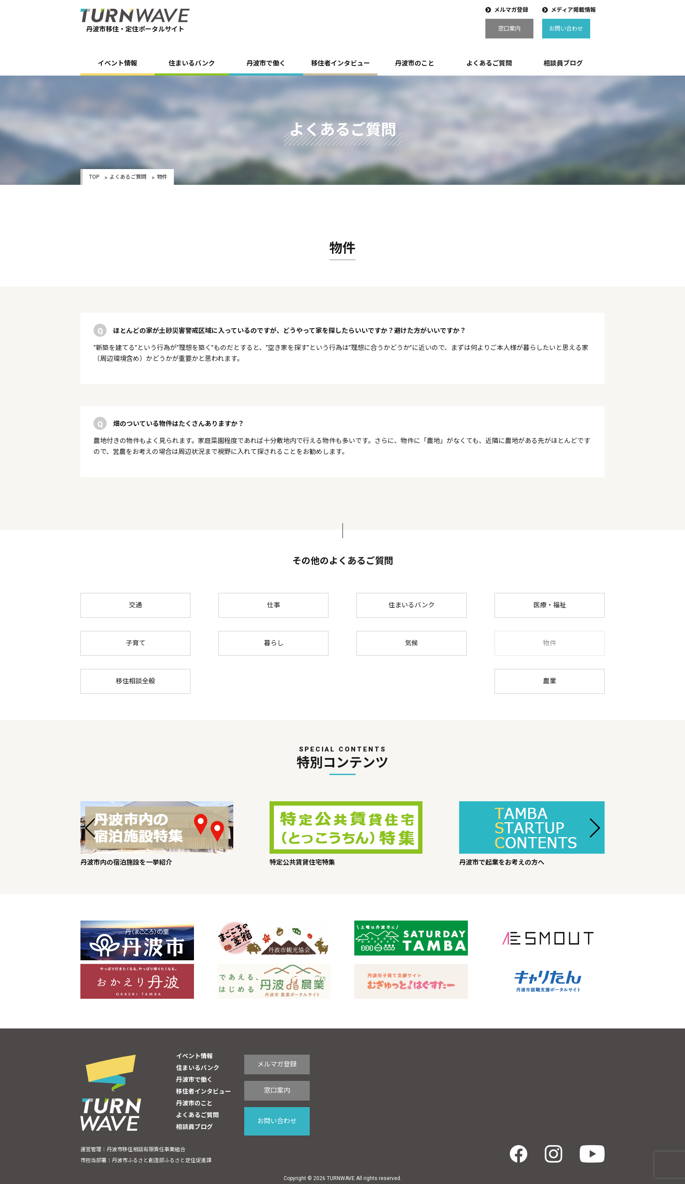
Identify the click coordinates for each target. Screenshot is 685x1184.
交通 (135, 605)
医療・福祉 (549, 605)
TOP (94, 177)
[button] (91, 828)
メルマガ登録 (511, 10)
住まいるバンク (192, 63)
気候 (411, 643)
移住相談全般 (135, 681)
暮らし (274, 643)
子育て (135, 643)
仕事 (273, 605)
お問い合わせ (566, 28)
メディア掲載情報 (573, 10)
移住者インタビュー (340, 63)
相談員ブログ (563, 63)
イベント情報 (117, 63)
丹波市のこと (414, 63)
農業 (549, 681)
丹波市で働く (266, 63)
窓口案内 (509, 28)
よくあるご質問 (489, 63)
